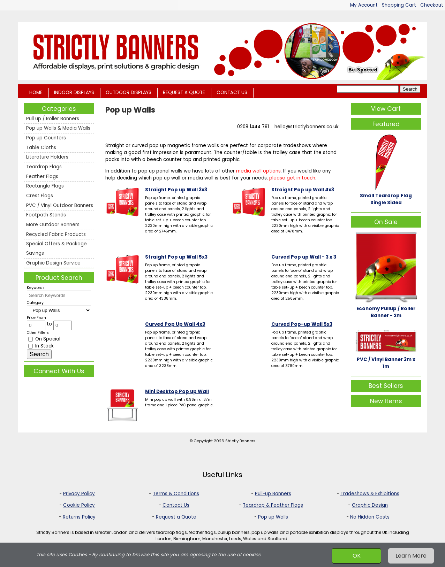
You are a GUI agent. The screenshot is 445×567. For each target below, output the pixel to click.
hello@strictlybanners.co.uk (306, 126)
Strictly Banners (240, 441)
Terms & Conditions (176, 493)
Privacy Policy (79, 493)
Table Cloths (41, 147)
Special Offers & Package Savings (56, 248)
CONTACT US (232, 92)
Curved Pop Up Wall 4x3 (175, 324)
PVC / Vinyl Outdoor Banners (59, 205)
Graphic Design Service (53, 263)
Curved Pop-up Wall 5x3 (301, 324)
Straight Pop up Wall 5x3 (176, 257)
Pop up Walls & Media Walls (58, 128)
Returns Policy (79, 517)
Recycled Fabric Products (56, 234)
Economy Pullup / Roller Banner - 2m (385, 312)
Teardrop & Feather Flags (273, 505)
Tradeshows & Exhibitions (369, 493)
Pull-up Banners (273, 493)
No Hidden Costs (370, 517)
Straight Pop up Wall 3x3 (176, 189)
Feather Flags (42, 176)
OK (357, 556)
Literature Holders (47, 157)
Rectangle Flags (45, 186)
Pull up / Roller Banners (52, 118)
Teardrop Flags (44, 166)
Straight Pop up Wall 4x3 (302, 189)
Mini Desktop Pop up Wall (177, 391)
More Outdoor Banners (53, 224)
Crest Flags (39, 195)
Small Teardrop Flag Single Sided (386, 199)
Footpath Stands (46, 215)
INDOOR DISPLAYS (74, 92)
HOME (36, 92)
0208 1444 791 (253, 126)
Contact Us (176, 505)
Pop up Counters (46, 138)
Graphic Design (370, 505)
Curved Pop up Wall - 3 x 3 (303, 257)
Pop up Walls (273, 517)
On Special (44, 339)
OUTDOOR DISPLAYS (128, 92)
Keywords (36, 287)
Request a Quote (176, 517)
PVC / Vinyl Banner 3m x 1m (386, 363)
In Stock (41, 346)
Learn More (411, 556)
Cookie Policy (79, 505)
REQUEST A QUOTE (184, 92)
